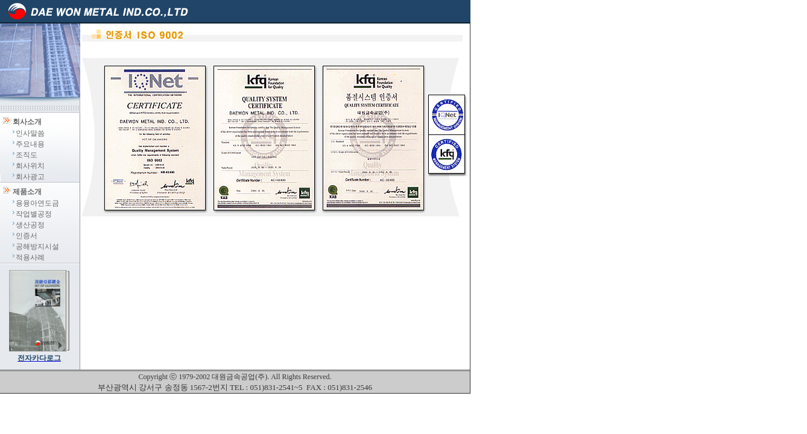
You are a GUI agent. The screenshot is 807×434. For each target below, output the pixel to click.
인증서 (26, 235)
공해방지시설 (37, 246)
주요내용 (30, 144)
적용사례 (30, 257)
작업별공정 (34, 214)
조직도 (26, 155)
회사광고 (30, 176)
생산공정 (30, 225)
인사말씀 (30, 133)
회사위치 (30, 166)
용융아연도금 (37, 203)
